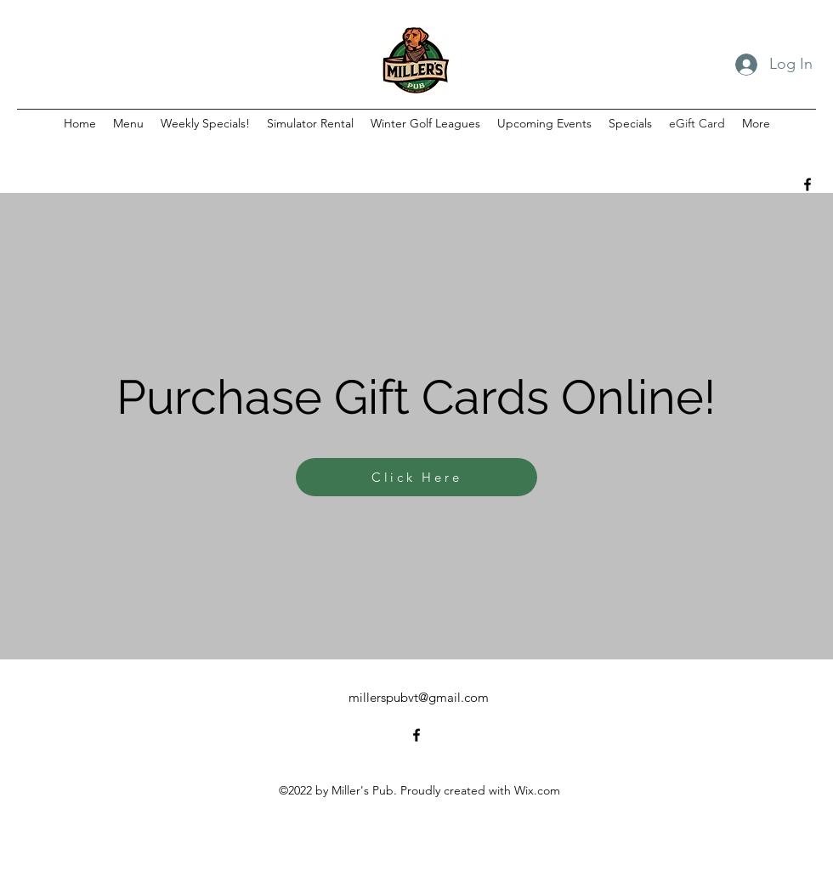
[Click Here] (416, 477)
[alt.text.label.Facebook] (807, 184)
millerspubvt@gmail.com (418, 697)
